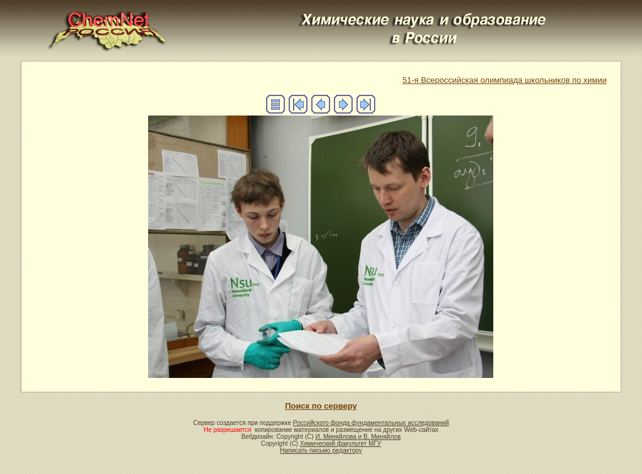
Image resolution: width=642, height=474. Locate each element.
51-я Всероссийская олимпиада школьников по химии (504, 80)
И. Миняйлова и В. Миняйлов (357, 436)
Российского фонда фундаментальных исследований (371, 422)
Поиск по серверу (320, 406)
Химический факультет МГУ (340, 443)
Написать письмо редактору (320, 450)
